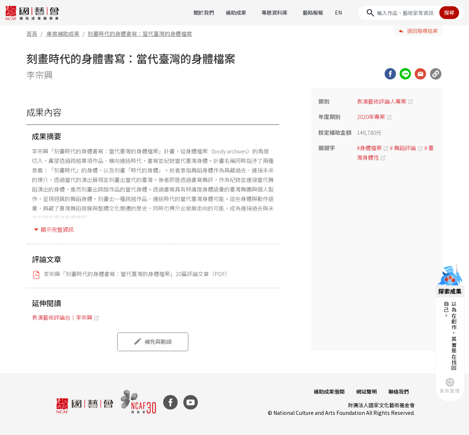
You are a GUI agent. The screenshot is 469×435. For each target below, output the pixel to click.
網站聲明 (366, 391)
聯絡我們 (398, 391)
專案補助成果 (63, 33)
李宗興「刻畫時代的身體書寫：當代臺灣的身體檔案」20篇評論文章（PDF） (137, 274)
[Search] (411, 13)
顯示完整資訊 (57, 229)
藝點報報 (313, 12)
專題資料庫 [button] (274, 12)
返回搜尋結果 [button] (422, 30)
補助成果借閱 (329, 391)
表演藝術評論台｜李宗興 (62, 317)
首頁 (31, 33)
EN (338, 12)
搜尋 (449, 12)
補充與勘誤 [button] (158, 341)
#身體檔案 (369, 148)
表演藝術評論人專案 (381, 101)
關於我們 (203, 12)
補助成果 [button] (236, 12)
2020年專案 (371, 116)
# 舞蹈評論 (403, 148)
